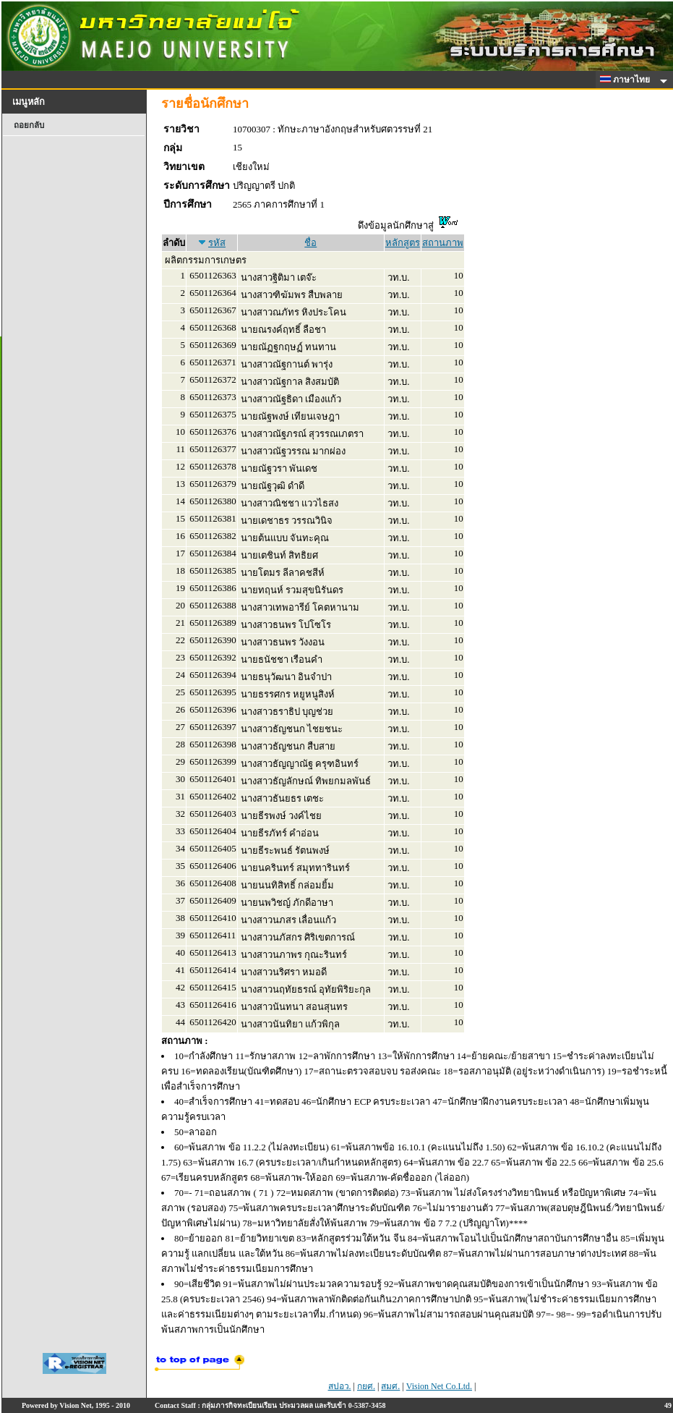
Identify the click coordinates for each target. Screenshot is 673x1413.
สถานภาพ (442, 242)
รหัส (217, 242)
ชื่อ (310, 242)
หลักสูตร (402, 242)
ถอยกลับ (29, 125)
